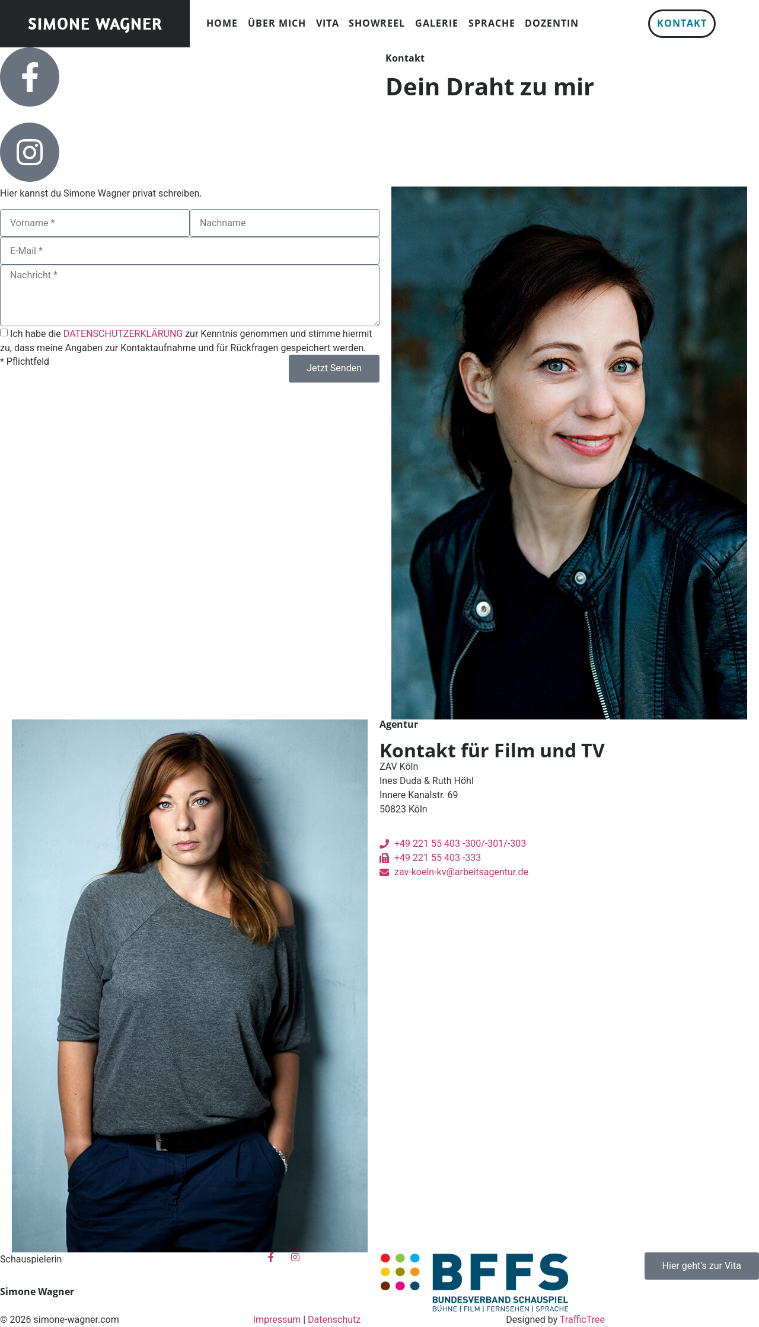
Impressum (277, 1319)
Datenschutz (334, 1319)
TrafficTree (582, 1319)
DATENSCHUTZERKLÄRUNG (123, 333)
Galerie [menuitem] (436, 23)
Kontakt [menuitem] (682, 23)
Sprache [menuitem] (491, 23)
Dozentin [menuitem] (552, 23)
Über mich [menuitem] (277, 23)
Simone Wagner (95, 24)
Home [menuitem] (222, 23)
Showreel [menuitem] (377, 23)
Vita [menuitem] (327, 23)
